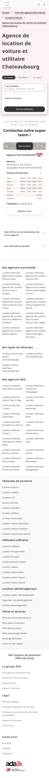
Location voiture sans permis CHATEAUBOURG (12, 356)
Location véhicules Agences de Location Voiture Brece (12, 275)
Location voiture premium (15, 528)
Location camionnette (12, 572)
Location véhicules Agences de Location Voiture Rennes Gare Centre (12, 303)
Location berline (10, 502)
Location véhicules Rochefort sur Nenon (12, 423)
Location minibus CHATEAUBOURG (34, 355)
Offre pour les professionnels (16, 617)
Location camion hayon (13, 577)
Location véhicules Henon (35, 451)
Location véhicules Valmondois (11, 415)
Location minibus (10, 513)
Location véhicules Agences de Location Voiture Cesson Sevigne (12, 289)
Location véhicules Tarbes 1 (11, 432)
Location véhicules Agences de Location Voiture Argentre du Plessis (36, 303)
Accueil (6, 12)
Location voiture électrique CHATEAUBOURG (10, 368)
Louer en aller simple (12, 643)
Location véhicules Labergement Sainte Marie (12, 441)
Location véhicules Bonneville (35, 407)
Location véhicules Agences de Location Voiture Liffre (36, 275)
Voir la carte (24, 146)
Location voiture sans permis (16, 533)
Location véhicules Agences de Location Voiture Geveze (12, 330)
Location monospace (12, 518)
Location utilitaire (10, 546)
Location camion (10, 567)
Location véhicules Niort (35, 415)
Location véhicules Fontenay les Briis (11, 468)
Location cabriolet (11, 508)
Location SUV (8, 497)
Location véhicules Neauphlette (35, 468)
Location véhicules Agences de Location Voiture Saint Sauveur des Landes (36, 318)
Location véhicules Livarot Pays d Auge (11, 399)
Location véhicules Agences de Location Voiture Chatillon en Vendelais (12, 318)
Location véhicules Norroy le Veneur (11, 451)
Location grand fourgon (14, 561)
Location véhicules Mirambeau (35, 460)
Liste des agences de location (30, 12)
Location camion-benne (13, 582)
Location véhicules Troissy (11, 407)
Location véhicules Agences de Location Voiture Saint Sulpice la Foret (36, 289)
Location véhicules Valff (35, 423)
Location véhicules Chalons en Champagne (35, 388)
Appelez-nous (24, 211)
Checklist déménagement (14, 605)
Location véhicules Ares (35, 440)
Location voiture (13, 17)
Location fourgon (10, 556)
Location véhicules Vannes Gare (35, 432)
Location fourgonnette (13, 551)
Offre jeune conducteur (13, 623)
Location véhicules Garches (35, 399)
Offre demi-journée (11, 628)
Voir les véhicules (24, 109)
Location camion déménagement (18, 595)
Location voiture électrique (15, 523)
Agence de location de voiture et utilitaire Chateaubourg (24, 24)
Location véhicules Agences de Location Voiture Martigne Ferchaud (36, 332)
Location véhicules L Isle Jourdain (12, 460)
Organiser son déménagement (17, 600)
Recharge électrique (12, 638)
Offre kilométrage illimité (14, 633)
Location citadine (10, 492)
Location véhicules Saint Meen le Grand (12, 387)
